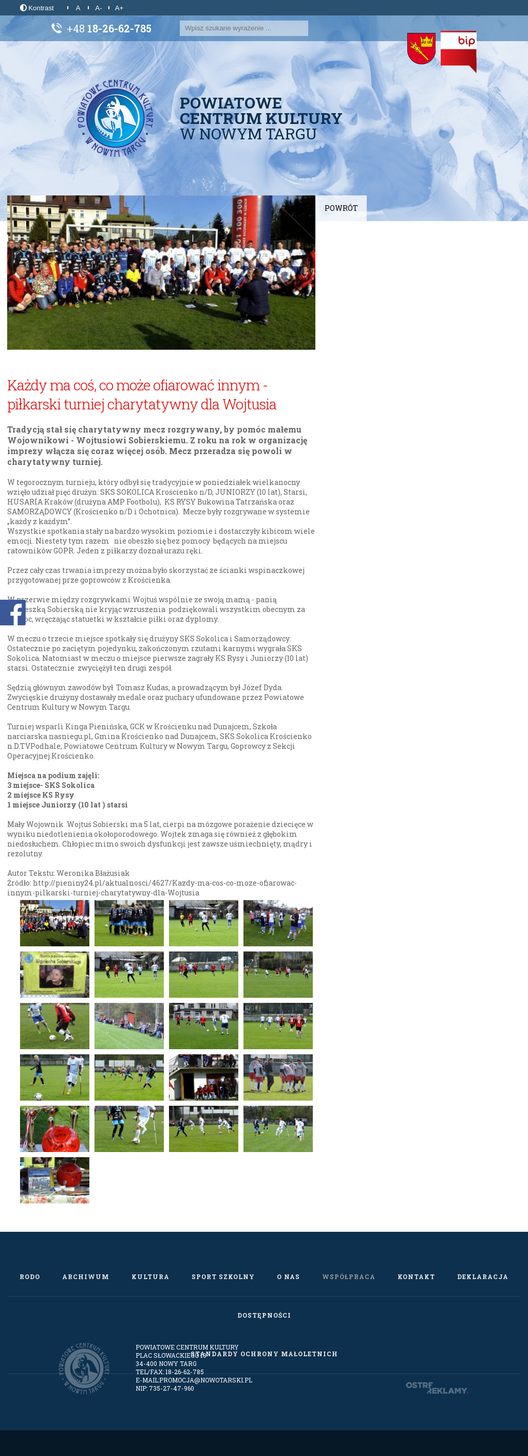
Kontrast (37, 8)
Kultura (150, 1276)
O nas (288, 1276)
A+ (119, 8)
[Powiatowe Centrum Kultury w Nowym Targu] (115, 118)
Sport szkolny (223, 1276)
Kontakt (416, 1276)
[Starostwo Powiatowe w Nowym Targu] (421, 49)
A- (98, 8)
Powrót (341, 208)
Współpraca (348, 1276)
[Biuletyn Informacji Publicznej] (459, 52)
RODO (30, 1276)
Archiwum (85, 1276)
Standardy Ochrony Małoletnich (264, 1354)
